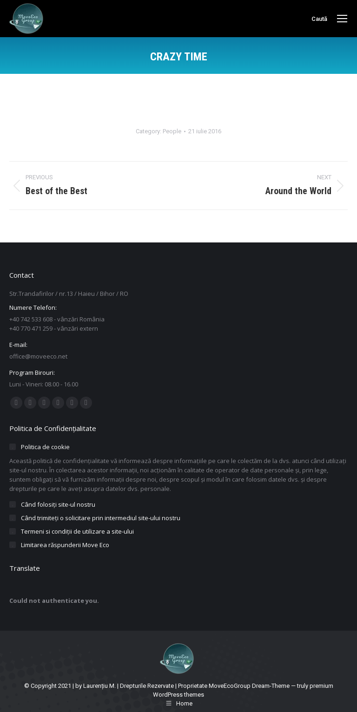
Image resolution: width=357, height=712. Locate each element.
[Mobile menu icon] (342, 18)
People (172, 131)
